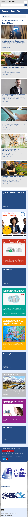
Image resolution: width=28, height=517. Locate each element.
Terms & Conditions (13, 513)
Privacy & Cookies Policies (6, 515)
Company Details (4, 513)
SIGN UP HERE (8, 451)
